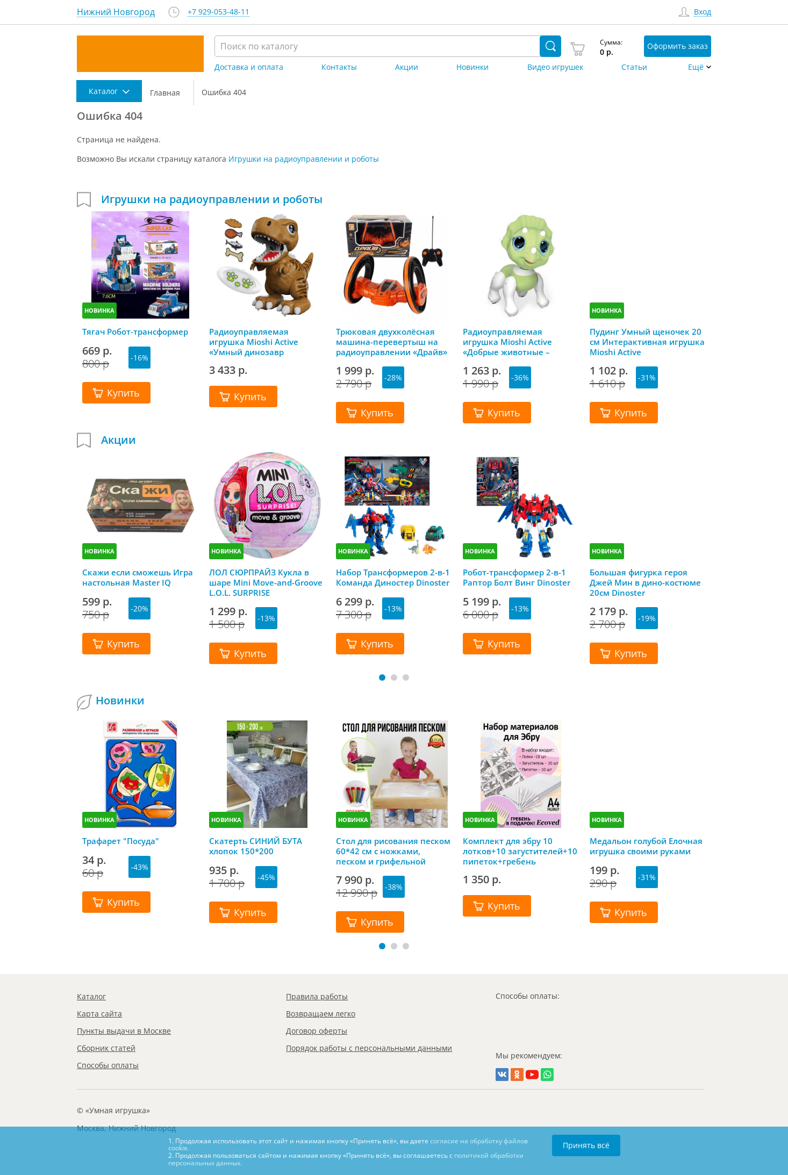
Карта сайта (99, 1013)
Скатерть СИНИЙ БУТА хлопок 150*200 (255, 846)
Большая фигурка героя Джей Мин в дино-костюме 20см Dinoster (645, 582)
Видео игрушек (555, 67)
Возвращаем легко (320, 1013)
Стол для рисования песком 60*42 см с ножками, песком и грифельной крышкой (393, 851)
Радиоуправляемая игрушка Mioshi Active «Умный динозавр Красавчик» (253, 342)
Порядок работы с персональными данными (369, 1048)
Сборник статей (106, 1048)
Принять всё (586, 1145)
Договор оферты (316, 1031)
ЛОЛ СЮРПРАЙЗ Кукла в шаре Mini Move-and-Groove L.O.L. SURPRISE (266, 582)
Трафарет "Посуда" (120, 841)
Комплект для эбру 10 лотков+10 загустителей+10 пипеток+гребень (520, 851)
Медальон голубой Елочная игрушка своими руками (646, 846)
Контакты (339, 67)
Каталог (91, 996)
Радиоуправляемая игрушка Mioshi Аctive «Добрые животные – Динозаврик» (507, 342)
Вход (702, 12)
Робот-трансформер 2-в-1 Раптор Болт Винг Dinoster (516, 577)
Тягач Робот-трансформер (135, 332)
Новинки (472, 67)
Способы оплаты (108, 1065)
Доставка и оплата (248, 67)
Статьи (634, 67)
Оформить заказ (677, 46)
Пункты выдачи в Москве (124, 1031)
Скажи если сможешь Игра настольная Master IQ (137, 577)
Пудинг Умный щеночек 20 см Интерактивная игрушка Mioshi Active (647, 342)
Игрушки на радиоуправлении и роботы (303, 159)
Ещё (696, 67)
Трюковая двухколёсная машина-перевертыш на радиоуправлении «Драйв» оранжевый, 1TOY (391, 342)
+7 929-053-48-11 (218, 12)
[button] (382, 677)
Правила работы (317, 996)
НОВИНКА (99, 310)
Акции (406, 67)
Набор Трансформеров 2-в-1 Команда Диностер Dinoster (393, 577)
